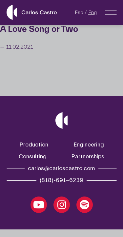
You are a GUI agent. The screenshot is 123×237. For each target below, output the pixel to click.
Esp (79, 12)
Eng (92, 12)
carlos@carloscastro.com (61, 168)
